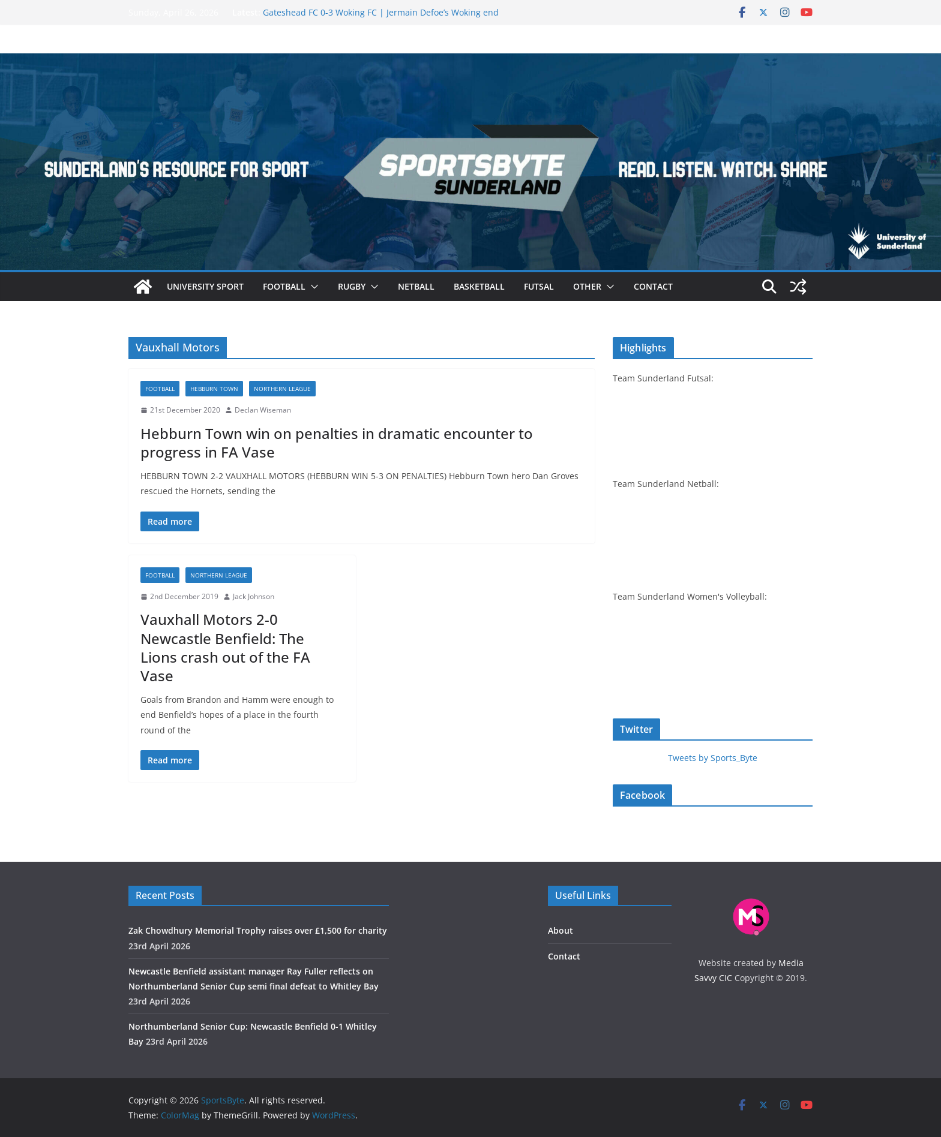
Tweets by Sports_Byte (712, 757)
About (560, 930)
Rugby (351, 286)
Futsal (539, 286)
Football (284, 286)
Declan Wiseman (263, 410)
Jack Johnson (253, 596)
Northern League (282, 388)
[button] (312, 286)
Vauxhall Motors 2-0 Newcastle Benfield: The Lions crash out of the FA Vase (225, 647)
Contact (653, 286)
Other (587, 286)
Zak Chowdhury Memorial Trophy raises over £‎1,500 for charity (257, 930)
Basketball (479, 286)
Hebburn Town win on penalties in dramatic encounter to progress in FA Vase (336, 442)
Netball (416, 286)
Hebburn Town (214, 388)
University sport (205, 286)
